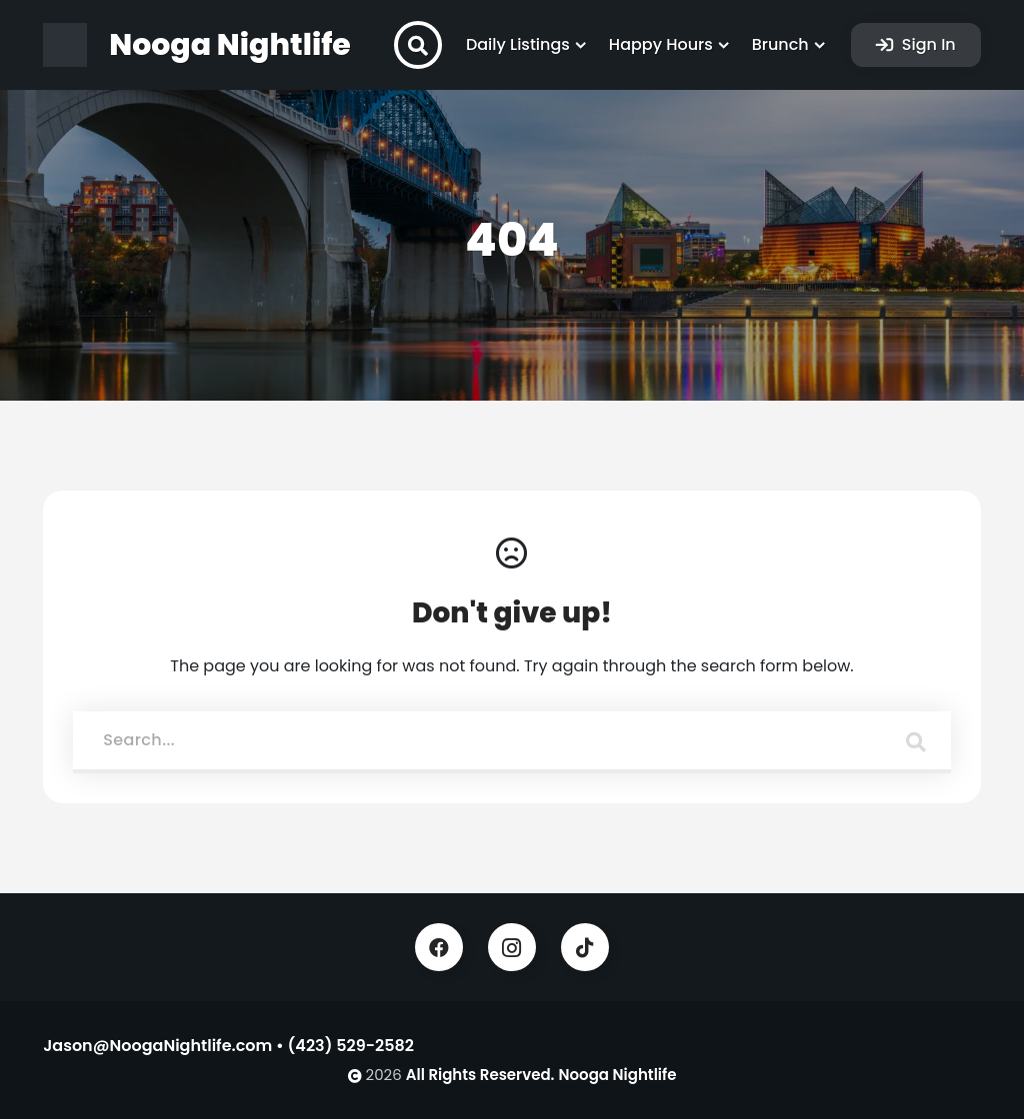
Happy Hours (661, 44)
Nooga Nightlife (618, 1074)
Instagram (512, 947)
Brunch (780, 44)
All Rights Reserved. (480, 1074)
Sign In (927, 44)
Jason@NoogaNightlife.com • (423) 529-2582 (228, 1045)
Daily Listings (518, 44)
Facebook (439, 947)
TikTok (585, 947)
